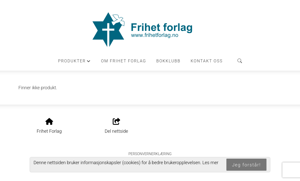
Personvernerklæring (149, 154)
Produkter (74, 62)
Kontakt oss (207, 61)
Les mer (210, 162)
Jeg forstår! (246, 164)
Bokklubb (168, 61)
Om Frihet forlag (123, 61)
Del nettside (116, 126)
